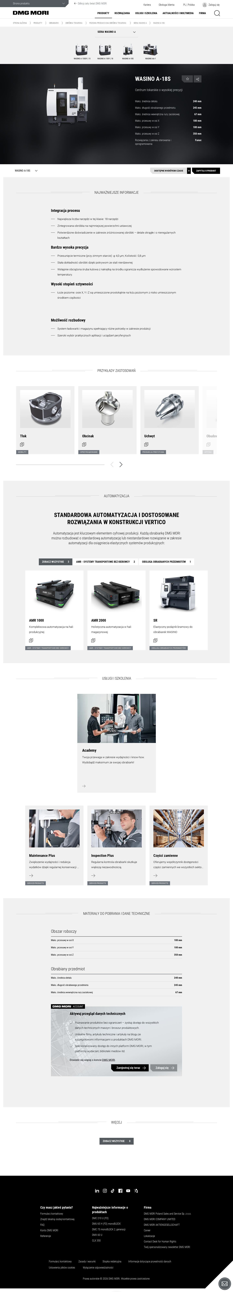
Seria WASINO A (140, 23)
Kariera (147, 5)
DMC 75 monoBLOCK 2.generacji (108, 1229)
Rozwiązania (122, 13)
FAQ (42, 1224)
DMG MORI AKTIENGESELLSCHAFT (162, 1224)
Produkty (103, 13)
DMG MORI (108, 1060)
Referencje (45, 1236)
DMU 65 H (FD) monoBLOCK (106, 1223)
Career (147, 1230)
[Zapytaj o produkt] (206, 171)
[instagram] (104, 1190)
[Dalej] (121, 464)
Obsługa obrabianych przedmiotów (166, 561)
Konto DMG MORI (49, 1230)
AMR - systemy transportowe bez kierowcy (105, 561)
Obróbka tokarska (74, 23)
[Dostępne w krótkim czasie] (170, 171)
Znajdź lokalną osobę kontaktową (57, 1219)
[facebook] (120, 1190)
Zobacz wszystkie (55, 561)
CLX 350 (96, 1240)
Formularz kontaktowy (51, 1213)
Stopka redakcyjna (112, 1261)
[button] (166, 4)
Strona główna (20, 23)
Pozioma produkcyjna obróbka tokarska (107, 23)
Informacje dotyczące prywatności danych (149, 1261)
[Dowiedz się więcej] (54, 843)
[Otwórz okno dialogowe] (45, 418)
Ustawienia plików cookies (62, 1267)
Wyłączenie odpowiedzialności (98, 1267)
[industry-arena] (135, 1190)
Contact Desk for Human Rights (160, 1241)
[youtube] (128, 1190)
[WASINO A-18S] (25, 170)
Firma (202, 13)
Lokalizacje (149, 1236)
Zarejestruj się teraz (128, 1067)
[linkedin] (97, 1190)
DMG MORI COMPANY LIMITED (159, 1219)
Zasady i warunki (87, 1261)
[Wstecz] (112, 464)
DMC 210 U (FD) (100, 1218)
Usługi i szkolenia (146, 13)
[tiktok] (112, 1190)
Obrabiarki (54, 23)
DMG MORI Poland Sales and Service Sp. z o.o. (167, 1213)
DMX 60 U (97, 1235)
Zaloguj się (162, 1067)
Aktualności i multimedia (178, 13)
